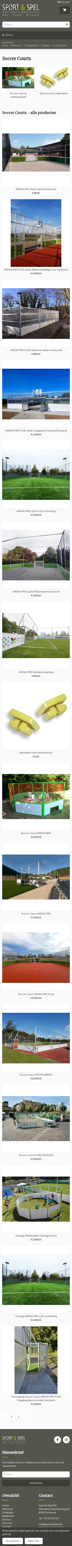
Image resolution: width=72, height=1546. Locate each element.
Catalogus (7, 1512)
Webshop (16, 45)
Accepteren (12, 1541)
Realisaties (8, 1516)
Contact (6, 1526)
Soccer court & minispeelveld (18, 81)
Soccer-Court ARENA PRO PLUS (36, 962)
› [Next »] (25, 1416)
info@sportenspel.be (50, 1524)
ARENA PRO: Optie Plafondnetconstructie (36, 559)
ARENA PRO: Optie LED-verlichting (36, 479)
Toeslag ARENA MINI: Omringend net (36, 1203)
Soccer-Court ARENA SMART (36, 1042)
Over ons (7, 1523)
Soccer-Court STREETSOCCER (36, 1123)
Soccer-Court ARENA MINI (36, 801)
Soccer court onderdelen (54, 80)
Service (6, 1519)
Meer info (33, 1541)
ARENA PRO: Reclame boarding (36, 640)
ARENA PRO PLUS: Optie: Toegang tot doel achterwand (36, 398)
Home (5, 45)
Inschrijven (36, 1483)
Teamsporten (31, 45)
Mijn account (63, 2)
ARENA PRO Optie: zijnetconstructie (36, 157)
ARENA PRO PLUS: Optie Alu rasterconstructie (36, 318)
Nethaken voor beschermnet (36, 720)
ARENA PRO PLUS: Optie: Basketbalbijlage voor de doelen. (36, 237)
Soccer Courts (60, 45)
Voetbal (45, 45)
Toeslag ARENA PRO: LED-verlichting (36, 1284)
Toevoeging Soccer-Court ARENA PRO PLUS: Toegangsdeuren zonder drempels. (36, 1366)
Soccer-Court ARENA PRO (36, 881)
